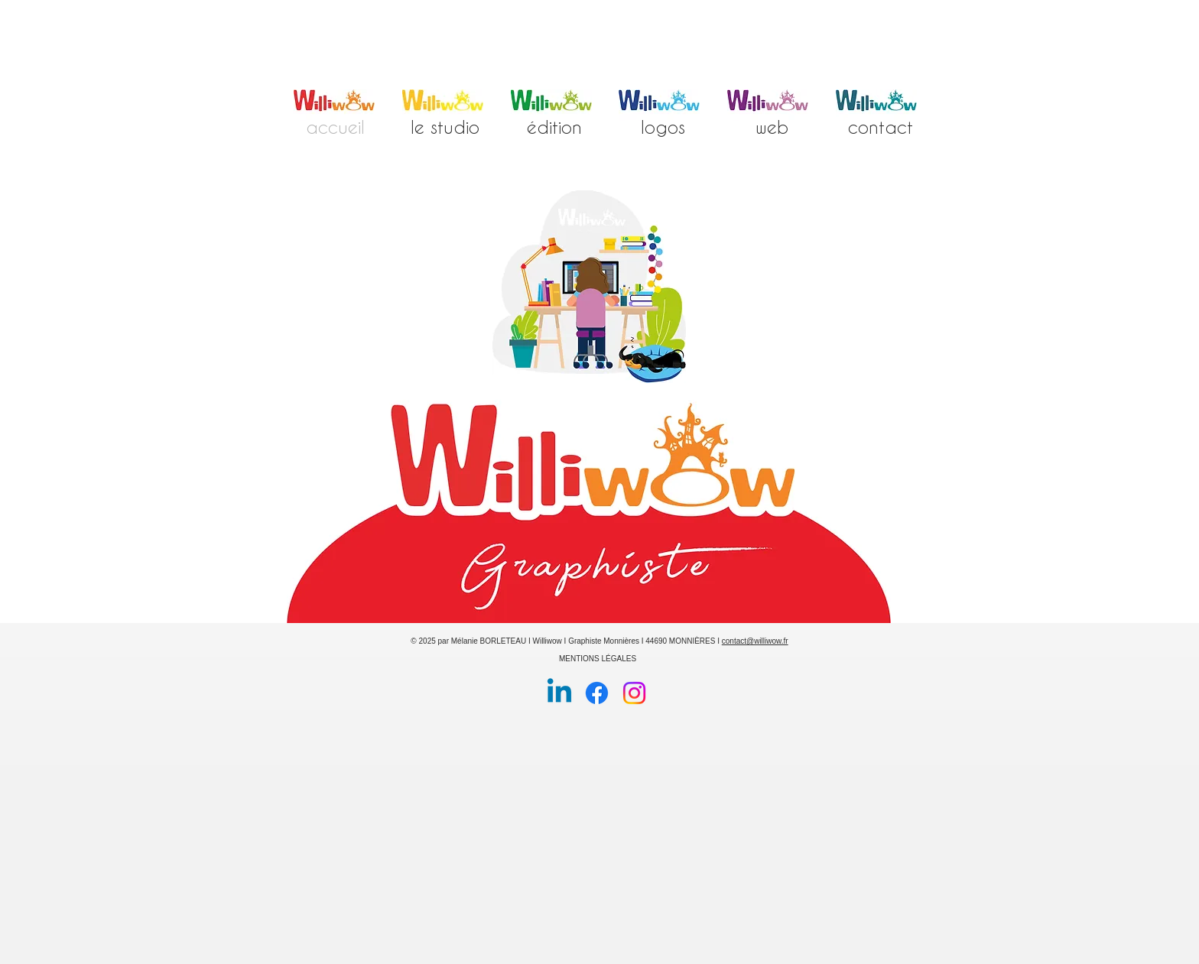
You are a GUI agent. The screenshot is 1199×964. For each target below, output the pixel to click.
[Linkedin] (559, 693)
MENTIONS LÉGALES (597, 658)
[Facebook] (597, 693)
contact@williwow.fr (755, 641)
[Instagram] (634, 693)
